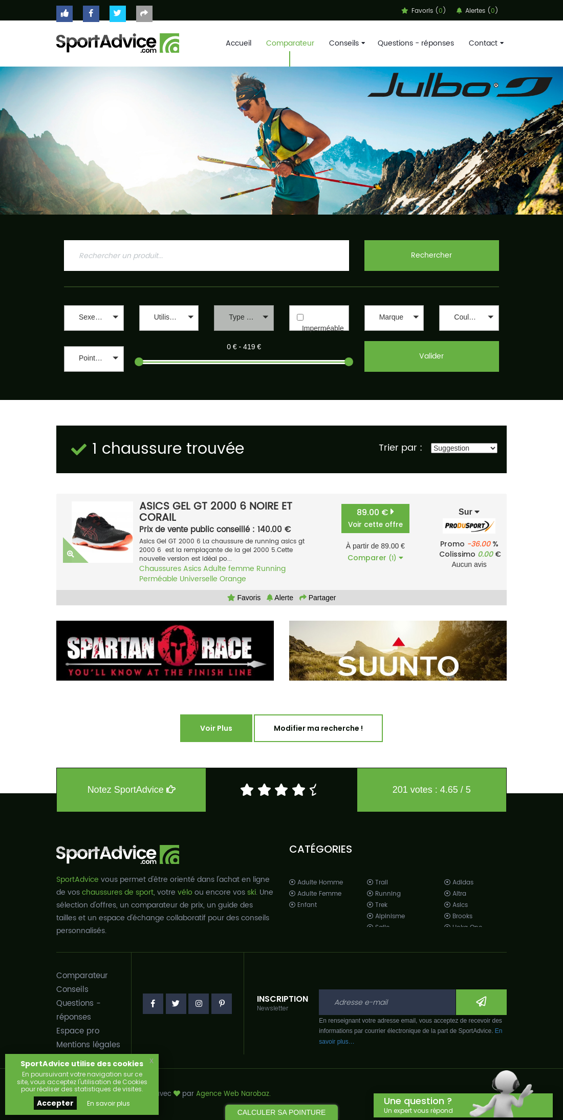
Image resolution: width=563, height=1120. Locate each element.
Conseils (346, 43)
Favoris (244, 598)
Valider (431, 356)
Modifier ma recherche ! (318, 728)
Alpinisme (386, 916)
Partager (317, 598)
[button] (94, 318)
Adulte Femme (315, 894)
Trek (377, 905)
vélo (185, 892)
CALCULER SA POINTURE (281, 1112)
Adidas (458, 882)
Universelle (199, 579)
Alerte (280, 598)
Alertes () (478, 11)
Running (271, 569)
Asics (192, 569)
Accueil (238, 43)
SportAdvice (77, 879)
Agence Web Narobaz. (233, 1094)
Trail (377, 882)
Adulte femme (228, 569)
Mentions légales (88, 1045)
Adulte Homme (316, 882)
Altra (455, 894)
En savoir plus (108, 1103)
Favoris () (423, 11)
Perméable (158, 579)
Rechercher (431, 255)
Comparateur (290, 43)
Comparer (375, 558)
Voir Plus (216, 728)
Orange (233, 579)
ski (251, 892)
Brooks (458, 916)
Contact (485, 43)
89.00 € (375, 518)
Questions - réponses (416, 43)
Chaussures (160, 569)
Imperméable (323, 328)
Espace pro (77, 1031)
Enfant (303, 905)
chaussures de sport (118, 892)
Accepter (55, 1103)
